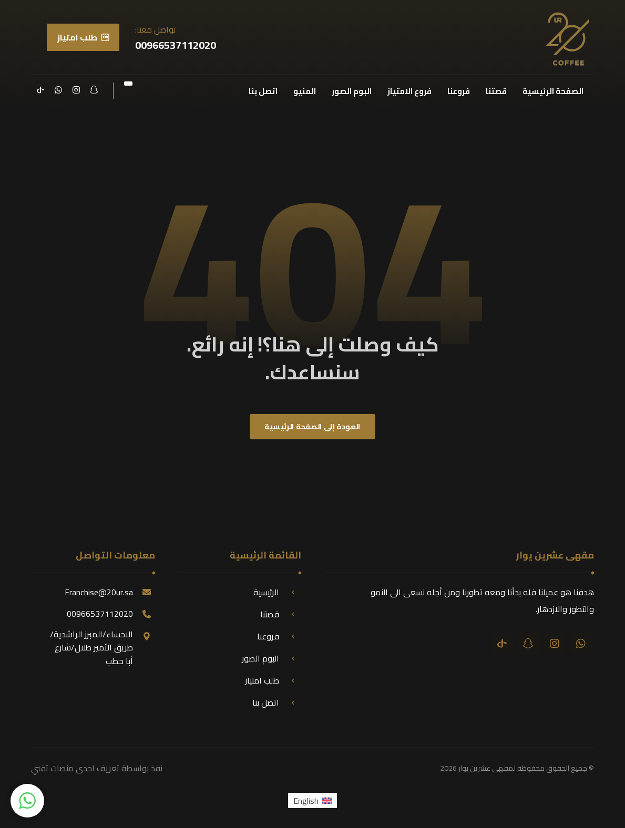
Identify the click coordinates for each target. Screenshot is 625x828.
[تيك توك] (40, 89)
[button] (27, 800)
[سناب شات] (94, 89)
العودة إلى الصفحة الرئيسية (312, 427)
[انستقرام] (76, 89)
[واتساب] (58, 89)
